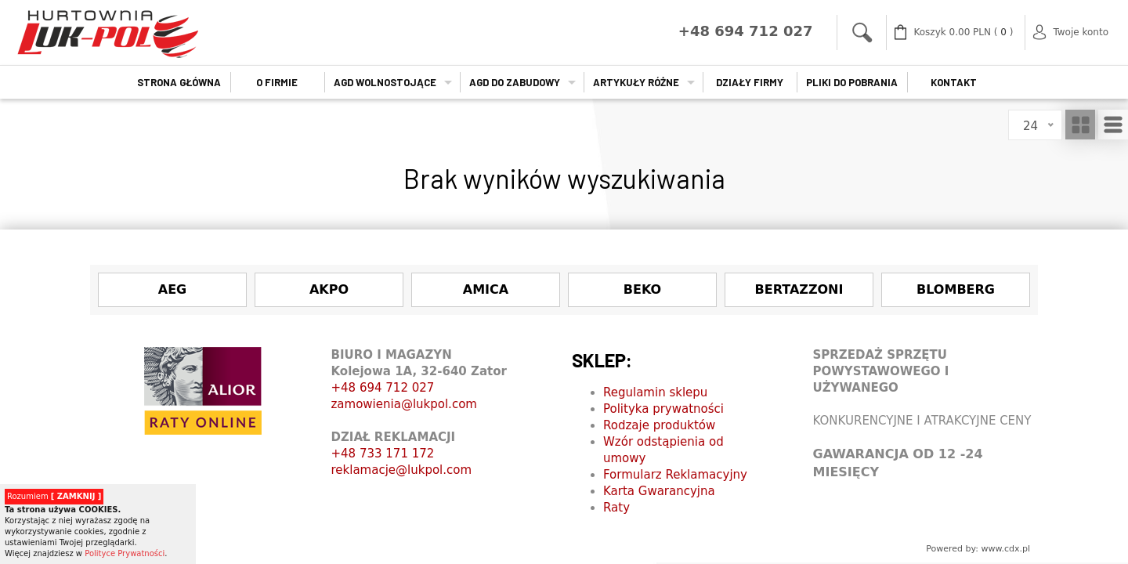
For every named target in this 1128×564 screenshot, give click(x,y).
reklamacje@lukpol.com (401, 470)
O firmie (277, 82)
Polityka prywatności (663, 409)
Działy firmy (749, 82)
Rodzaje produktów (659, 425)
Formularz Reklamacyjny (675, 475)
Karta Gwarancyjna (659, 491)
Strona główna (179, 82)
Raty (616, 508)
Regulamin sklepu (655, 392)
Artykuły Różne (636, 82)
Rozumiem (54, 496)
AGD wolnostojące (385, 82)
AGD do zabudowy (514, 82)
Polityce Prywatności (124, 553)
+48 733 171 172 (383, 453)
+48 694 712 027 (383, 388)
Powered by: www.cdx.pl (978, 549)
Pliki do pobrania (852, 82)
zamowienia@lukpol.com (404, 404)
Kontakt (954, 82)
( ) (964, 32)
